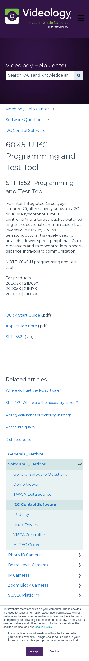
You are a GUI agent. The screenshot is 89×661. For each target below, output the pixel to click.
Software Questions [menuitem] (27, 464)
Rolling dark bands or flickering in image (39, 415)
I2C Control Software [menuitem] (34, 504)
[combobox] (40, 75)
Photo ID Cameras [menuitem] (25, 555)
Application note (21, 326)
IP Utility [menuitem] (21, 514)
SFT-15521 (15, 336)
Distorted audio (18, 439)
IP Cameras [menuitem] (18, 575)
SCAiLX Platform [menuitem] (23, 595)
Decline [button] (54, 651)
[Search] (78, 75)
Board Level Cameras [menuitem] (28, 565)
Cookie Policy (43, 627)
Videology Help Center (36, 65)
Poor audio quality (20, 427)
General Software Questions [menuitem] (40, 474)
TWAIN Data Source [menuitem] (32, 494)
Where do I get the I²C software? (33, 390)
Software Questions (24, 120)
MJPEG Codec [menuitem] (26, 545)
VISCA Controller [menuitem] (29, 535)
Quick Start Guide (23, 315)
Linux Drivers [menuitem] (25, 525)
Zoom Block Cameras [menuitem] (28, 585)
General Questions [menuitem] (25, 454)
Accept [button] (34, 651)
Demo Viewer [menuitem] (26, 484)
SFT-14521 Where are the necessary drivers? (42, 403)
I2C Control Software (26, 130)
